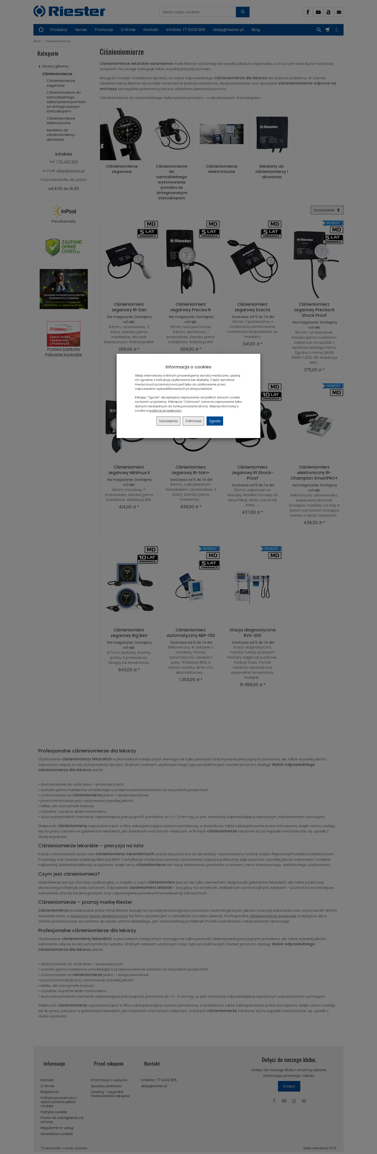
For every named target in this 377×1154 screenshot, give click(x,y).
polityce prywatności (165, 411)
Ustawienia (168, 421)
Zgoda (214, 421)
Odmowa (193, 421)
